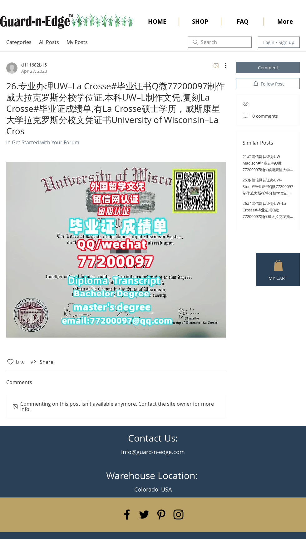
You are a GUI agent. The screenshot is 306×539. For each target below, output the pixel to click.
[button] (278, 265)
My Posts (77, 42)
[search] (220, 42)
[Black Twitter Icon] (144, 514)
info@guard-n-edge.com (153, 452)
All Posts (49, 42)
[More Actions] (222, 65)
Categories (19, 42)
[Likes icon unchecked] (10, 362)
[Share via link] (41, 362)
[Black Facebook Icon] (127, 514)
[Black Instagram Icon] (178, 514)
